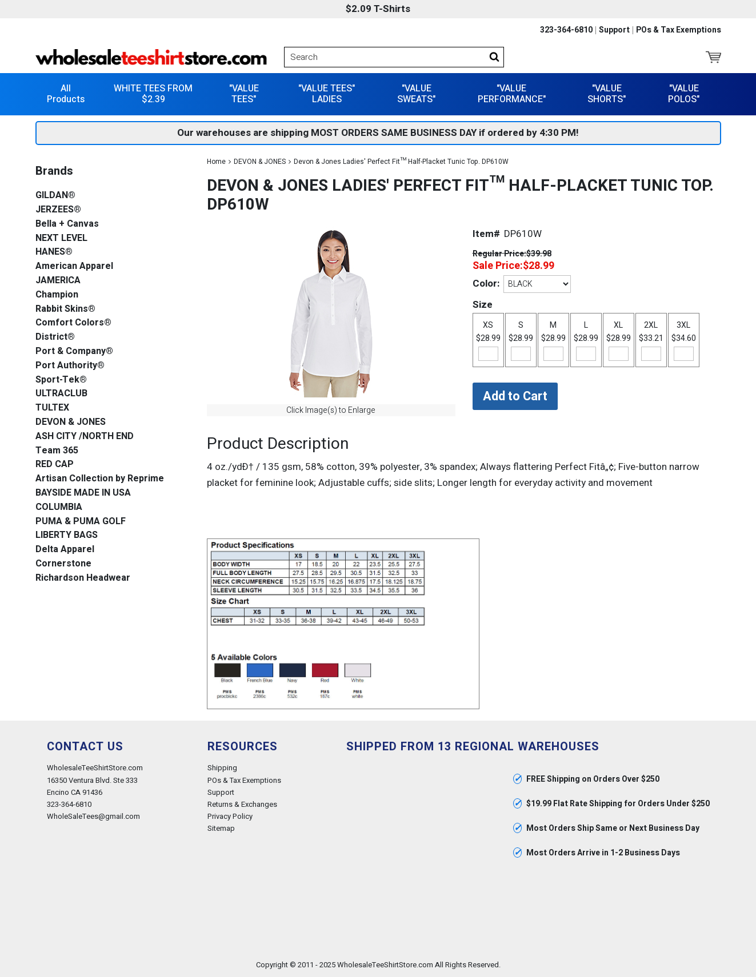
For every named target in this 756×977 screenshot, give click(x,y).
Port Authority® (70, 366)
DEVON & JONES (260, 161)
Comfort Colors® (73, 323)
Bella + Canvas (67, 224)
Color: (486, 283)
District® (55, 337)
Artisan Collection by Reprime (99, 479)
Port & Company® (74, 351)
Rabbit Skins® (65, 309)
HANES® (54, 252)
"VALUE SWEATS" (416, 94)
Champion (56, 295)
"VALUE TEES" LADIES (326, 94)
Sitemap (221, 828)
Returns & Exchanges (242, 804)
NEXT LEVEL (61, 238)
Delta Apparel (64, 550)
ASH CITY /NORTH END (84, 437)
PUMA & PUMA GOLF (80, 522)
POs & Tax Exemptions (678, 30)
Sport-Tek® (61, 380)
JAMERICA (58, 281)
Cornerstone (63, 564)
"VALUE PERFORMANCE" (512, 94)
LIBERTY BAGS (66, 535)
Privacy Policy (230, 816)
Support (614, 30)
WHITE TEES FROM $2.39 (153, 94)
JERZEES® (58, 210)
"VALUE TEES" (244, 94)
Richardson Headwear (82, 578)
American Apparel (74, 266)
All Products (66, 94)
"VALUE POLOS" (683, 94)
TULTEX (52, 408)
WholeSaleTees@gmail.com (93, 816)
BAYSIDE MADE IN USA (83, 493)
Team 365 (56, 451)
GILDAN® (55, 196)
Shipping (222, 767)
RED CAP (54, 465)
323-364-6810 (566, 30)
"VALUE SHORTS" (606, 94)
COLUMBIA (58, 507)
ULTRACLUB (61, 394)
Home (216, 161)
